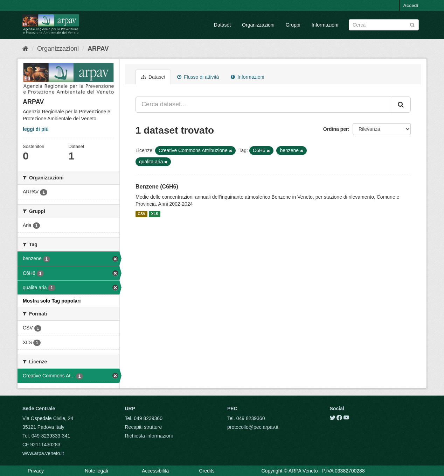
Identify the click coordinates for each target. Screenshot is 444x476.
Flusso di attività (198, 77)
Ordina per (335, 129)
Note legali (96, 471)
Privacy (36, 471)
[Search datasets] (384, 24)
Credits (206, 471)
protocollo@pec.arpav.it (252, 427)
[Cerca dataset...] (264, 105)
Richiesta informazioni (149, 436)
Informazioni (325, 25)
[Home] (25, 48)
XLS (154, 214)
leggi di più (36, 129)
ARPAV (98, 48)
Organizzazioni (258, 25)
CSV (141, 214)
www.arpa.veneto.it (43, 453)
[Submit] (412, 24)
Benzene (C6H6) (157, 187)
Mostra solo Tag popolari (52, 301)
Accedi (410, 5)
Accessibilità (155, 471)
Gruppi (293, 25)
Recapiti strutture (143, 427)
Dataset (222, 25)
